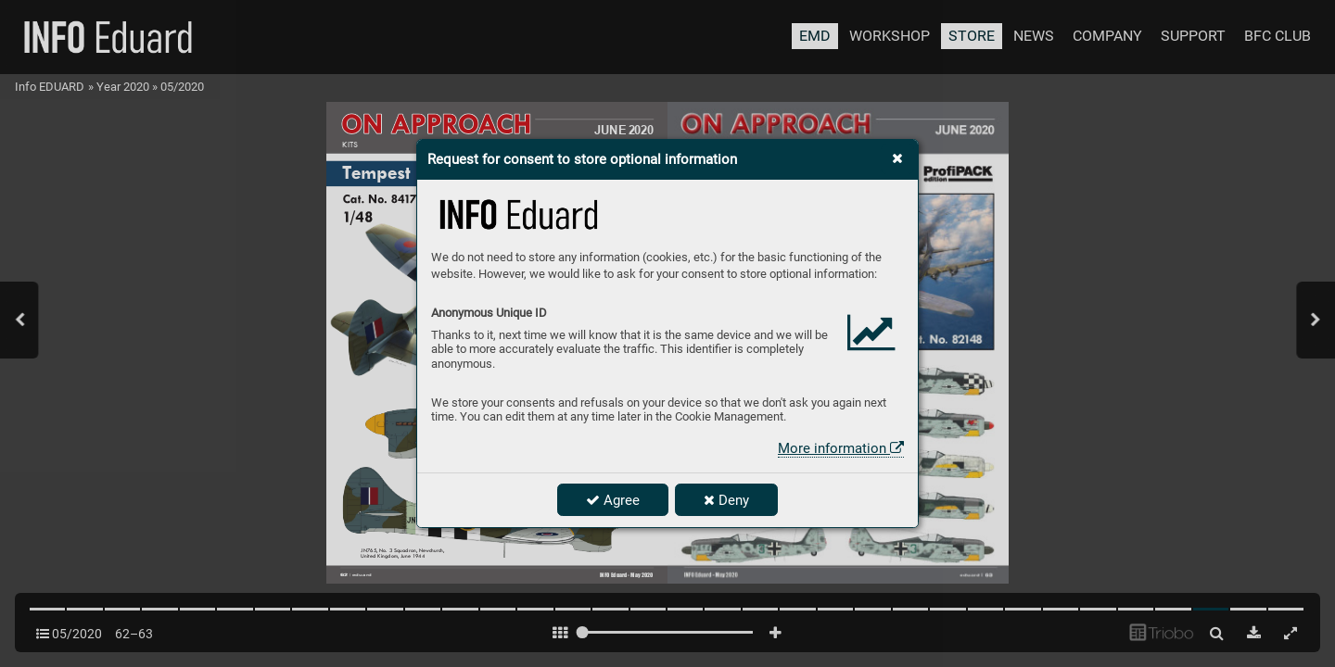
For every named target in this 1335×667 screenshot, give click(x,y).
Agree (613, 500)
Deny (726, 500)
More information (841, 448)
